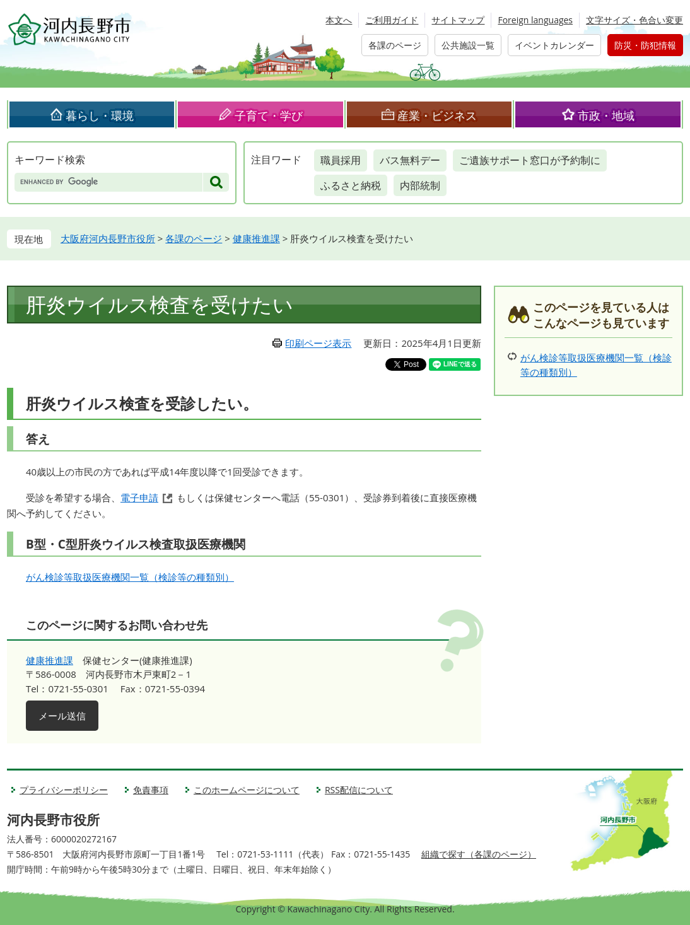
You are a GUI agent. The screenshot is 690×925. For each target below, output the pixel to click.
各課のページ (394, 45)
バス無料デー (410, 160)
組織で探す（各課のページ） (478, 854)
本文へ (338, 20)
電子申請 (139, 497)
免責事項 (150, 790)
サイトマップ (457, 20)
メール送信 (62, 715)
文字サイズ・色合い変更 (634, 20)
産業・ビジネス (437, 115)
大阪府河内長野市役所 (108, 238)
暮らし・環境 (100, 115)
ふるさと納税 (350, 185)
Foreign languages (535, 20)
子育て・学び (269, 115)
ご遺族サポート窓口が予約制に (529, 160)
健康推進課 (256, 238)
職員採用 (340, 160)
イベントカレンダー (554, 45)
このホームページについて (247, 790)
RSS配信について (359, 790)
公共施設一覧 (467, 45)
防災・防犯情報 (645, 45)
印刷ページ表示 (318, 343)
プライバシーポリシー (64, 790)
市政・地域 (606, 115)
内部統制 (420, 185)
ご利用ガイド (391, 20)
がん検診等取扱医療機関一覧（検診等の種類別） (130, 577)
